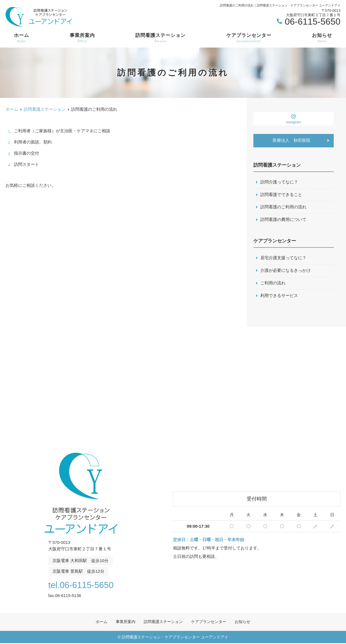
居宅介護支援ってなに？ (283, 258)
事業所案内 (82, 38)
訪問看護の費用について (283, 220)
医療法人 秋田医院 (291, 140)
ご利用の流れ (272, 283)
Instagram (293, 119)
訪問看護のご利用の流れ (283, 207)
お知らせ (322, 38)
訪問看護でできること (281, 194)
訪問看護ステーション (160, 38)
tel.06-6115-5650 (81, 585)
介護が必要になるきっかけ (285, 271)
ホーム (21, 38)
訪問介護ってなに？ (279, 182)
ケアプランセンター (248, 38)
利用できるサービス (279, 296)
